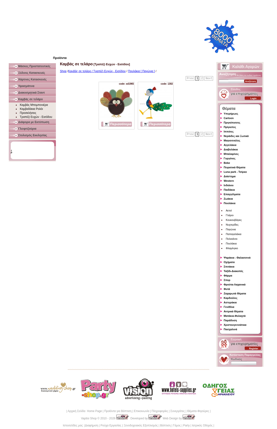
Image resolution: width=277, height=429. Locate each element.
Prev (190, 78)
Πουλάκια (229, 203)
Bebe (227, 162)
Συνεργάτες (177, 411)
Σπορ (227, 280)
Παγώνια (231, 229)
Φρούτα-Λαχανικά (235, 284)
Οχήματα (229, 262)
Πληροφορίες (159, 411)
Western (229, 180)
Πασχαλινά (230, 329)
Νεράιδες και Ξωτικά (236, 136)
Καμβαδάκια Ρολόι (31, 109)
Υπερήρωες (231, 113)
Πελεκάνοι (231, 238)
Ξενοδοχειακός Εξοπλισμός (141, 425)
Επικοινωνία (141, 411)
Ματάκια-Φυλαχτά (235, 315)
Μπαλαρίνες (231, 154)
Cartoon (229, 118)
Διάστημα (229, 176)
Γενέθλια (229, 306)
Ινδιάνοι (229, 185)
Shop (63, 71)
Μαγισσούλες (232, 140)
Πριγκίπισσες (232, 122)
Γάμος (177, 425)
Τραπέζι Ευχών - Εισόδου (36, 117)
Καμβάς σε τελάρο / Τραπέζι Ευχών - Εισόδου (97, 71)
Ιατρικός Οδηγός (202, 425)
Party (186, 425)
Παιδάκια (229, 189)
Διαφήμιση (91, 425)
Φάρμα (228, 275)
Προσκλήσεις (28, 113)
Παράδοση (230, 320)
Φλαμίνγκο (232, 248)
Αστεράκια (230, 302)
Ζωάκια (228, 198)
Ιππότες (229, 131)
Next (209, 78)
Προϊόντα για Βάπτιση (118, 411)
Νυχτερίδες (232, 224)
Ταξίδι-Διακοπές (233, 271)
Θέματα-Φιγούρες (198, 411)
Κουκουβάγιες (234, 220)
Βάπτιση (165, 425)
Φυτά (227, 289)
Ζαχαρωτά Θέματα (235, 293)
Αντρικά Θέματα (233, 311)
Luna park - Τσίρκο (235, 171)
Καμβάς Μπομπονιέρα (34, 105)
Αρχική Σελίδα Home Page (85, 411)
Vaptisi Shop (89, 418)
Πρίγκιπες (230, 127)
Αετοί (229, 210)
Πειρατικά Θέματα (234, 167)
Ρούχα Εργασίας (111, 425)
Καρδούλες (230, 298)
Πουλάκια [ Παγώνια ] (141, 71)
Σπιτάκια (229, 266)
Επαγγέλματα (232, 194)
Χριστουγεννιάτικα (235, 324)
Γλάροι (230, 215)
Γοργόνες (229, 158)
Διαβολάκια (231, 149)
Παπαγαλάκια (233, 234)
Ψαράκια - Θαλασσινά (237, 257)
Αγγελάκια (230, 145)
